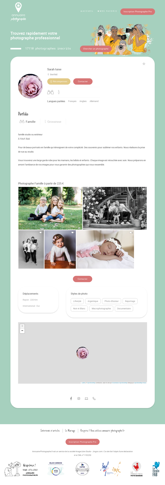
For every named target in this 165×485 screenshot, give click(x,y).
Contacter (83, 81)
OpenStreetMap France (140, 382)
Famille (27, 121)
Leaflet (83, 382)
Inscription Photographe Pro (138, 11)
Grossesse (53, 121)
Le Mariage (70, 430)
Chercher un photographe (96, 48)
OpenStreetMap (91, 382)
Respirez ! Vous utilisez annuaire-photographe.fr (102, 430)
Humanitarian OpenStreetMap (119, 382)
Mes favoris (107, 11)
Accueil (87, 11)
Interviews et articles (50, 430)
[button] (82, 352)
